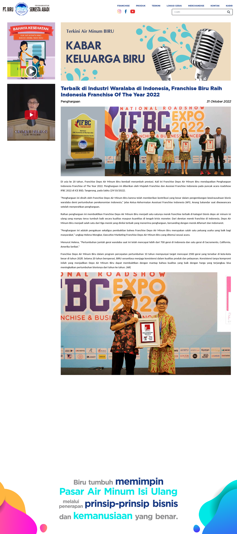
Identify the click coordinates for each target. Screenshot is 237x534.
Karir (229, 5)
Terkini (156, 5)
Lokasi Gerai (174, 5)
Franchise (123, 5)
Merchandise (196, 5)
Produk (140, 5)
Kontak (215, 5)
